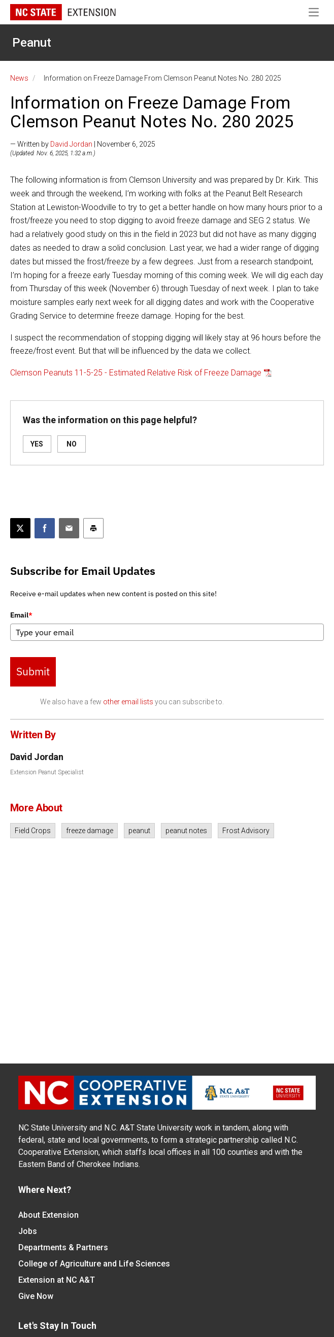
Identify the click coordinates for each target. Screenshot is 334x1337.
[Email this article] (69, 528)
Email (21, 615)
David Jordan (71, 144)
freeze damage (89, 831)
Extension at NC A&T (56, 1280)
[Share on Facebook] (45, 528)
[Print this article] (93, 528)
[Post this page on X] (20, 528)
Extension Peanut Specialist (47, 772)
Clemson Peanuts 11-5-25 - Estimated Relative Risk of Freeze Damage (135, 373)
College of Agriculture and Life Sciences (94, 1264)
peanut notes (186, 831)
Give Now (35, 1296)
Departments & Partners (63, 1247)
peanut (139, 831)
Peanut (31, 43)
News (19, 78)
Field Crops (33, 831)
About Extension (48, 1215)
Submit (33, 671)
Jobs (27, 1231)
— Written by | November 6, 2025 (82, 144)
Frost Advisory (246, 831)
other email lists (128, 702)
